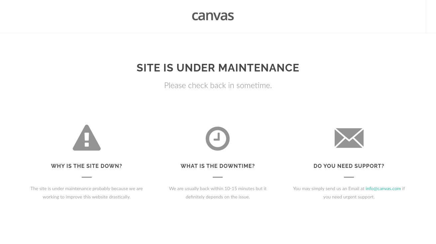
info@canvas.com (383, 188)
